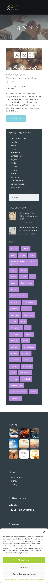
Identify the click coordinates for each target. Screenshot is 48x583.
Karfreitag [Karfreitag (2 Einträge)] (15, 315)
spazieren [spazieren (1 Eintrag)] (27, 366)
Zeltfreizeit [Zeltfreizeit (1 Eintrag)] (15, 398)
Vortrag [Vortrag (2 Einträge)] (14, 379)
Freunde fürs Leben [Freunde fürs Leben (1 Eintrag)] (18, 296)
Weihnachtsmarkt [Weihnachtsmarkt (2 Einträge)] (18, 392)
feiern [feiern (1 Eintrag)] (13, 277)
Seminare (15, 177)
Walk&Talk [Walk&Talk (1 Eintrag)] (26, 379)
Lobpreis (14, 166)
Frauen (14, 149)
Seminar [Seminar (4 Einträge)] (27, 360)
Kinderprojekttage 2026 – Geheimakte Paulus (28, 216)
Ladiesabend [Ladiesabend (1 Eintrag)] (16, 334)
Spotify (14, 485)
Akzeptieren (24, 560)
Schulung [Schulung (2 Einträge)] (26, 353)
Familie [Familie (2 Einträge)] (23, 270)
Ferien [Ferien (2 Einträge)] (23, 277)
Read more (16, 118)
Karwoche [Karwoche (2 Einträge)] (28, 315)
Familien (14, 142)
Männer (14, 170)
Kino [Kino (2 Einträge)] (23, 321)
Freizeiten (15, 152)
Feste (13, 145)
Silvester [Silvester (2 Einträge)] (14, 366)
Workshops (16, 187)
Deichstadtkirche (18, 138)
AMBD (14, 481)
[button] (44, 531)
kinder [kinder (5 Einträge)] (13, 321)
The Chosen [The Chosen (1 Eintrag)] (25, 373)
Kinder (14, 163)
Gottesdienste (17, 156)
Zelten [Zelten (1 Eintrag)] (33, 392)
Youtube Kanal (17, 478)
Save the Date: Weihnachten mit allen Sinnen (21, 78)
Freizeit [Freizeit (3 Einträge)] (14, 289)
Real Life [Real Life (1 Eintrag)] (14, 353)
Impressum (40, 580)
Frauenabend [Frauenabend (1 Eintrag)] (26, 283)
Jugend (14, 159)
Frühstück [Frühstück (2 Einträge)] (15, 302)
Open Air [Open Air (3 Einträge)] (14, 341)
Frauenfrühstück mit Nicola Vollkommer (29, 229)
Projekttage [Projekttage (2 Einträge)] (29, 347)
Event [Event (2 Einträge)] (13, 270)
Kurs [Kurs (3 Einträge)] (28, 328)
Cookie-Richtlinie (10, 580)
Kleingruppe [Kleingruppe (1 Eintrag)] (16, 328)
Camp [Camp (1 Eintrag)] (22, 255)
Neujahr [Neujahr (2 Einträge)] (29, 334)
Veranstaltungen (18, 184)
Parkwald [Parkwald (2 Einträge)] (15, 347)
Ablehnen (24, 567)
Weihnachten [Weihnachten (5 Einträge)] (16, 385)
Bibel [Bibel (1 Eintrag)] (13, 255)
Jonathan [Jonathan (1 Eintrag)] (14, 309)
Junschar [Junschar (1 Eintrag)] (26, 309)
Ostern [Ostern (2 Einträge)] (25, 341)
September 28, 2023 (16, 86)
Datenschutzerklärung (26, 580)
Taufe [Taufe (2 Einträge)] (13, 373)
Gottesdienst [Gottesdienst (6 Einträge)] (29, 302)
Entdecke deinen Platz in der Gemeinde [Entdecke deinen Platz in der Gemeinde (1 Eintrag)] (23, 262)
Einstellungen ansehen (24, 574)
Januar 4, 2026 (26, 222)
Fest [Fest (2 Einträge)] (32, 277)
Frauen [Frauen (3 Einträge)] (13, 283)
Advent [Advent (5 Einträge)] (26, 249)
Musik (13, 173)
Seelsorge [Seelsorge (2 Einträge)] (15, 360)
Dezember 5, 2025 (27, 234)
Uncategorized (17, 180)
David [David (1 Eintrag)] (32, 255)
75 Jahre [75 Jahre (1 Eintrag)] (14, 249)
